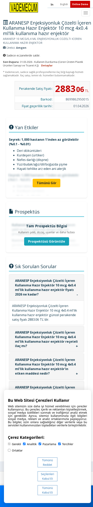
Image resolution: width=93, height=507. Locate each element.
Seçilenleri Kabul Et (47, 476)
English (64, 4)
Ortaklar (15, 450)
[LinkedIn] (52, 4)
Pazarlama (47, 444)
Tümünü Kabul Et (47, 490)
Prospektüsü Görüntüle (46, 241)
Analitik (30, 444)
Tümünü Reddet (47, 462)
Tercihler (65, 444)
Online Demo (80, 4)
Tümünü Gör (46, 183)
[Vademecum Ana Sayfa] (24, 7)
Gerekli (14, 444)
